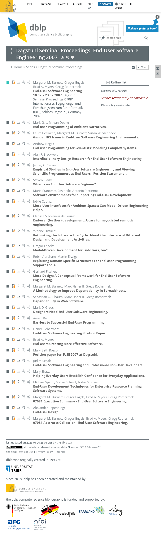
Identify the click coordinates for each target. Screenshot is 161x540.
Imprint (60, 452)
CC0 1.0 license (88, 447)
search (62, 4)
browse (45, 4)
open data (60, 447)
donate (105, 4)
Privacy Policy (44, 452)
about (78, 4)
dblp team (67, 442)
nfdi (91, 4)
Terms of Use (25, 452)
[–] (108, 82)
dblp (30, 4)
